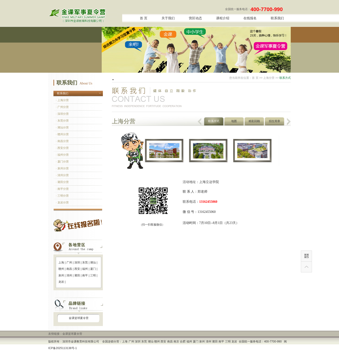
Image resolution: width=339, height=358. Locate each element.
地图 (234, 121)
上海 (61, 262)
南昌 (69, 268)
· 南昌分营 (62, 141)
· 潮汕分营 (62, 127)
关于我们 (168, 18)
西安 (77, 268)
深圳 (77, 262)
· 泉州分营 (62, 168)
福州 (85, 268)
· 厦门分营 (62, 161)
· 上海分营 (62, 100)
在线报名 (250, 18)
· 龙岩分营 (62, 202)
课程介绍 (222, 18)
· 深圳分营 (62, 113)
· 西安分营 (62, 148)
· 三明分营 (62, 195)
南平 (85, 275)
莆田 (77, 275)
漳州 (69, 275)
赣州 (61, 268)
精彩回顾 (254, 121)
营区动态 (195, 18)
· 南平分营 (62, 189)
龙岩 (61, 281)
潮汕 (93, 262)
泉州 (61, 275)
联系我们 (277, 18)
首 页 (143, 18)
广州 (69, 262)
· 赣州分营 (62, 134)
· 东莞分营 (62, 120)
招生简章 (274, 121)
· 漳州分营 (62, 175)
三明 (93, 275)
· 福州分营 (62, 154)
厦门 (93, 268)
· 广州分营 (62, 107)
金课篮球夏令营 (79, 318)
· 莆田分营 (62, 182)
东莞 (85, 262)
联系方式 (213, 121)
